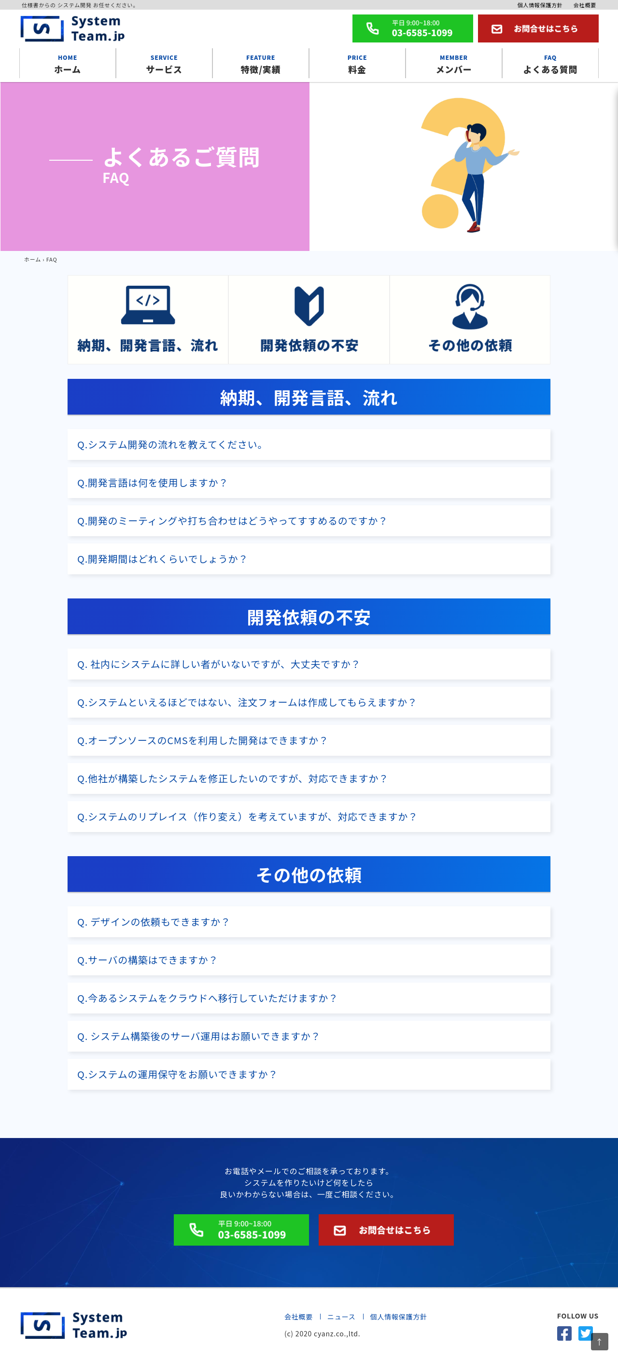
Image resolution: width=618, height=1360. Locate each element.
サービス (164, 63)
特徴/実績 (261, 63)
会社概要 (585, 5)
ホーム (67, 63)
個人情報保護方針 (539, 5)
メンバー (454, 63)
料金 (357, 63)
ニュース (341, 1316)
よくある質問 (550, 63)
